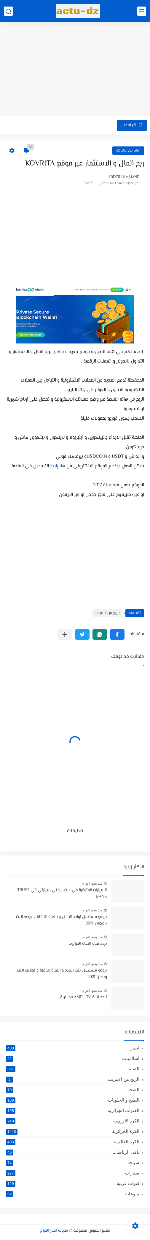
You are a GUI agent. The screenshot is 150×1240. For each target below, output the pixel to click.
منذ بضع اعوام (92, 883)
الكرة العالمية (72, 1141)
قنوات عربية (72, 1183)
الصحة (72, 1089)
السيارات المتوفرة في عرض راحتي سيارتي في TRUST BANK (62, 893)
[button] (117, 634)
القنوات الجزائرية (72, 1110)
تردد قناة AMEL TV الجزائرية (83, 997)
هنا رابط (57, 466)
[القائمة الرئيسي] (141, 11)
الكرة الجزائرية (72, 1131)
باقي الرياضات (72, 1152)
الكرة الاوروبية (72, 1121)
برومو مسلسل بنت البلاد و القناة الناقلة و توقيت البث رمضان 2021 (62, 973)
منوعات (72, 1194)
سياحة (72, 1162)
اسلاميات (72, 1058)
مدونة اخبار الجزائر (54, 1230)
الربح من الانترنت (128, 151)
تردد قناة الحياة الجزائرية (87, 944)
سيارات (72, 1173)
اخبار (72, 1048)
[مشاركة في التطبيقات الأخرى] (65, 634)
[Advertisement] (75, 70)
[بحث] (8, 11)
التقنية (72, 1069)
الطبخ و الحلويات (72, 1100)
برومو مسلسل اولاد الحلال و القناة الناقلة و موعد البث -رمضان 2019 (61, 920)
